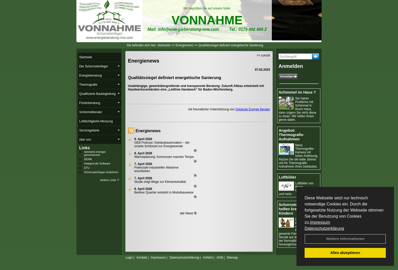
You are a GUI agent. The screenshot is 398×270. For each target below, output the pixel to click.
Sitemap (232, 257)
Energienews (148, 131)
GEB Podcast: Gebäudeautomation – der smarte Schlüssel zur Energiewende (162, 144)
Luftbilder (287, 177)
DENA (88, 159)
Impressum (320, 222)
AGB (220, 257)
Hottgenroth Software (97, 163)
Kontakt (142, 257)
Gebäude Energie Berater (252, 109)
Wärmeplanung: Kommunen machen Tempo (164, 157)
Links (84, 148)
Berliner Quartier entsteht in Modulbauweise (163, 192)
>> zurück (263, 55)
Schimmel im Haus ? (297, 92)
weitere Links (110, 180)
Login (129, 257)
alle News (188, 213)
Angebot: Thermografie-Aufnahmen (291, 134)
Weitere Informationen (345, 239)
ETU (87, 167)
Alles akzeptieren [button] (345, 253)
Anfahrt (208, 257)
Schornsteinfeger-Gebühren (101, 172)
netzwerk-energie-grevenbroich (95, 153)
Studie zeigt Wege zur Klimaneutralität (160, 182)
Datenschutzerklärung (324, 228)
